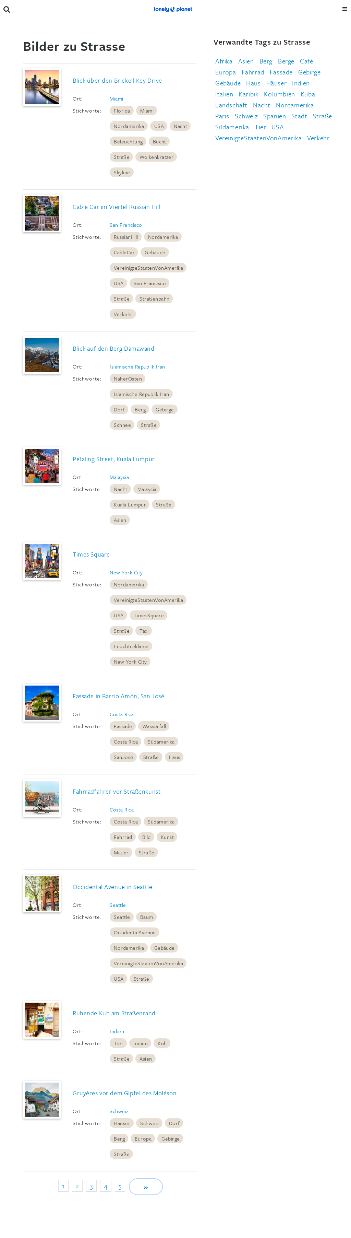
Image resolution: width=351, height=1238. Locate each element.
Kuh (162, 1043)
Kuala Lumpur (130, 504)
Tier (118, 1043)
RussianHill (126, 237)
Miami (116, 98)
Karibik (248, 93)
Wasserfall (154, 726)
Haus (174, 757)
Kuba (308, 93)
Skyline (122, 172)
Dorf (119, 409)
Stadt (299, 115)
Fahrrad (123, 837)
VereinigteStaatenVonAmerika (148, 267)
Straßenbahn (154, 298)
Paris (222, 115)
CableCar (124, 252)
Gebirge (165, 409)
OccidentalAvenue (135, 932)
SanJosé (123, 757)
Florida (122, 110)
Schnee (122, 425)
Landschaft (231, 104)
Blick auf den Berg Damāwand (114, 348)
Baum (146, 917)
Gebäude (155, 252)
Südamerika (161, 741)
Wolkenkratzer (156, 157)
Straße (122, 157)
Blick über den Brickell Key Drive (117, 80)
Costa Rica (122, 714)
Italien (224, 93)
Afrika (224, 61)
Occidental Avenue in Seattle (112, 886)
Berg (140, 409)
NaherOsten (128, 378)
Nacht (180, 126)
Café (306, 61)
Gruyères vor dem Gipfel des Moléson (125, 1092)
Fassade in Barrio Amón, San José (118, 695)
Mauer (121, 852)
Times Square (91, 554)
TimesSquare (149, 615)
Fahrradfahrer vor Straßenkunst (116, 791)
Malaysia (119, 477)
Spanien (274, 115)
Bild (146, 837)
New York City (126, 572)
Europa (143, 1138)
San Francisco (126, 225)
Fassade (123, 726)
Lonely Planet (173, 9)
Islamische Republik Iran (137, 366)
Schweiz (119, 1111)
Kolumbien (279, 93)
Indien (117, 1031)
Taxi (144, 630)
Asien (120, 520)
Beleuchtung (128, 141)
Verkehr (123, 314)
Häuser (122, 1123)
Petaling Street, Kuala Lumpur (114, 458)
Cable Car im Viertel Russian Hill (116, 206)
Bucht (159, 141)
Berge (286, 61)
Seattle (118, 905)
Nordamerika (129, 126)
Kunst (167, 837)
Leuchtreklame (131, 646)
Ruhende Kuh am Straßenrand (114, 1012)
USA (159, 126)
